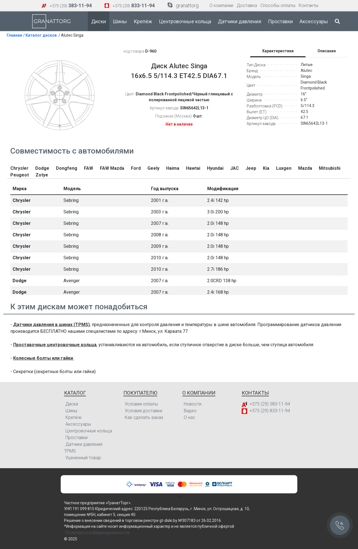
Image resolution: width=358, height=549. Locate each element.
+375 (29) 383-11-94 (269, 404)
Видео (190, 410)
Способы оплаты (277, 5)
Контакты (308, 5)
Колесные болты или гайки (43, 358)
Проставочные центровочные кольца (54, 344)
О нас (189, 417)
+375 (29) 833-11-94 (269, 410)
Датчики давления (239, 21)
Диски (98, 21)
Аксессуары (314, 21)
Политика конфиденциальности (97, 532)
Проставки (280, 21)
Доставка (247, 5)
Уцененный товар (83, 457)
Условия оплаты (141, 404)
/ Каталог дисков (40, 35)
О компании (221, 5)
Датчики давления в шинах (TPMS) (51, 324)
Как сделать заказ (144, 417)
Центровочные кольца (185, 21)
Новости (192, 404)
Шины (120, 21)
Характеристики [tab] (278, 51)
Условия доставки (143, 410)
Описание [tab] (326, 51)
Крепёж (143, 21)
